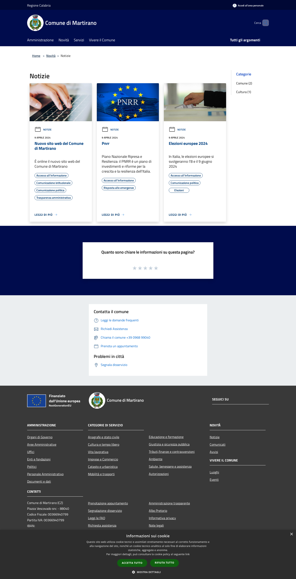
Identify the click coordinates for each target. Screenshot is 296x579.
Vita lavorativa (98, 451)
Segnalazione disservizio (105, 510)
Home (36, 55)
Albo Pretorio (158, 510)
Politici (32, 466)
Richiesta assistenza (102, 525)
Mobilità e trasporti (101, 474)
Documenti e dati (39, 481)
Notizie (43, 129)
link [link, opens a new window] (187, 554)
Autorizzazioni (159, 473)
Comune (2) (244, 83)
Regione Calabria (39, 5)
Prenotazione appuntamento (108, 503)
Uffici (30, 451)
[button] (148, 572)
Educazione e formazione (166, 436)
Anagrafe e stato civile (103, 437)
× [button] (291, 534)
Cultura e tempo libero (103, 444)
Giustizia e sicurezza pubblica (169, 444)
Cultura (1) (243, 91)
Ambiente (155, 459)
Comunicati (217, 444)
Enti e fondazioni (39, 459)
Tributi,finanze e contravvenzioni (172, 451)
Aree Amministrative (41, 444)
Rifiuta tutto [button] (164, 562)
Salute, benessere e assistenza (170, 466)
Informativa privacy (162, 518)
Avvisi (214, 451)
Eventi (214, 479)
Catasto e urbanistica (103, 466)
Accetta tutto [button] (132, 563)
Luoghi (214, 472)
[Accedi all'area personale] (248, 5)
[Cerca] (264, 23)
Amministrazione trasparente (169, 503)
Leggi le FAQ (96, 518)
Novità (51, 55)
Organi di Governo (39, 437)
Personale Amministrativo (45, 474)
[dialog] (148, 554)
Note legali (156, 525)
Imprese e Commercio (103, 459)
